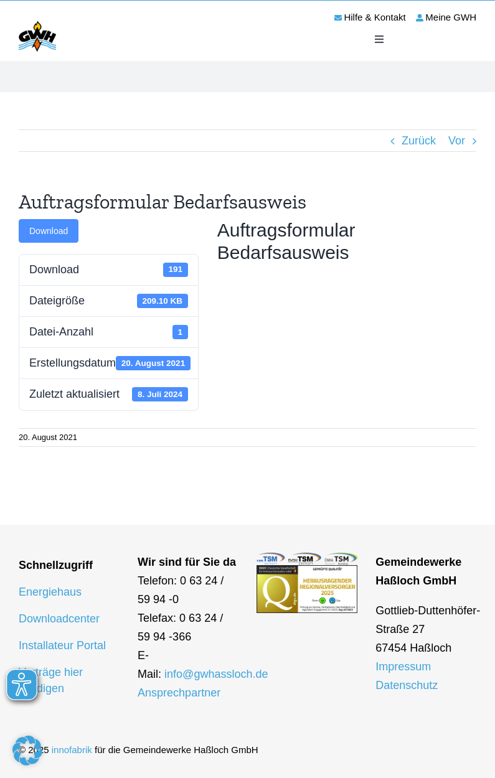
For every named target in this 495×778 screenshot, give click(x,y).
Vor (456, 140)
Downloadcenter (59, 618)
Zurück (419, 140)
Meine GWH (450, 17)
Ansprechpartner (179, 693)
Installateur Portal (62, 645)
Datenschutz (406, 685)
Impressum (403, 666)
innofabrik (72, 749)
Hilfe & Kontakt (374, 17)
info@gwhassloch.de (216, 674)
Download (48, 231)
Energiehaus (50, 592)
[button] (27, 750)
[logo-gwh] (37, 23)
